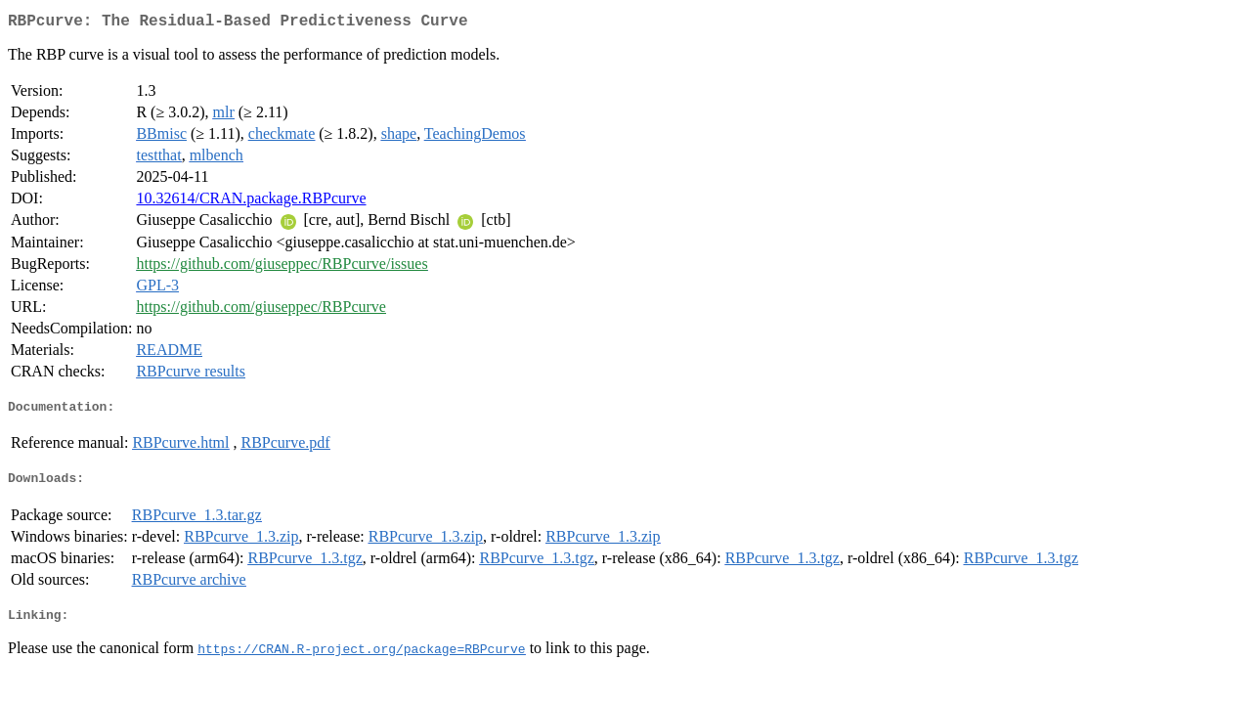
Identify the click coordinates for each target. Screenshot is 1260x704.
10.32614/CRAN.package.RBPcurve (251, 202)
